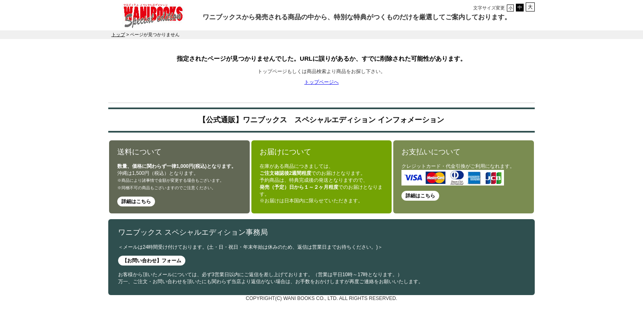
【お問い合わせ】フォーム (151, 260)
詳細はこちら (136, 201)
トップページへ (321, 82)
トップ (118, 34)
